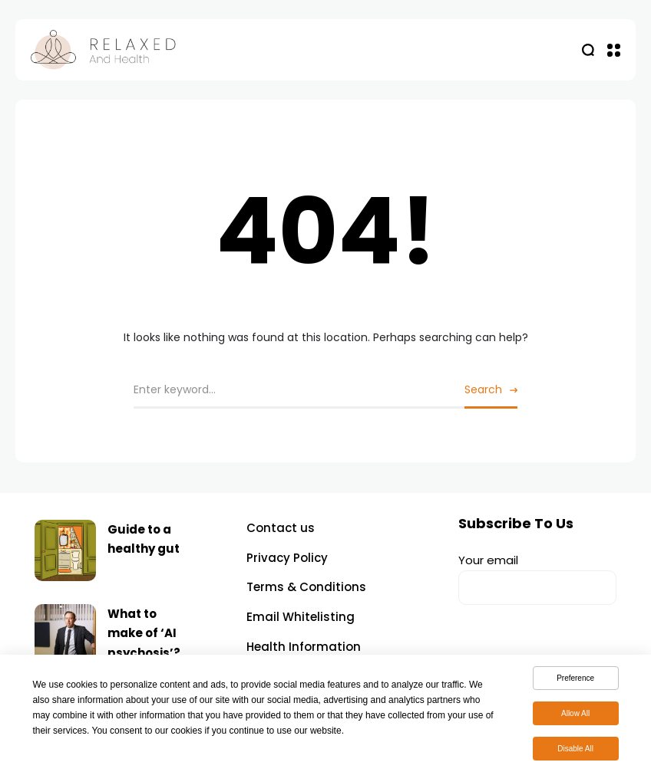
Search (483, 389)
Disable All (575, 751)
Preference (575, 681)
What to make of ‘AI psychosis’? (143, 633)
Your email (537, 578)
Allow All (575, 716)
